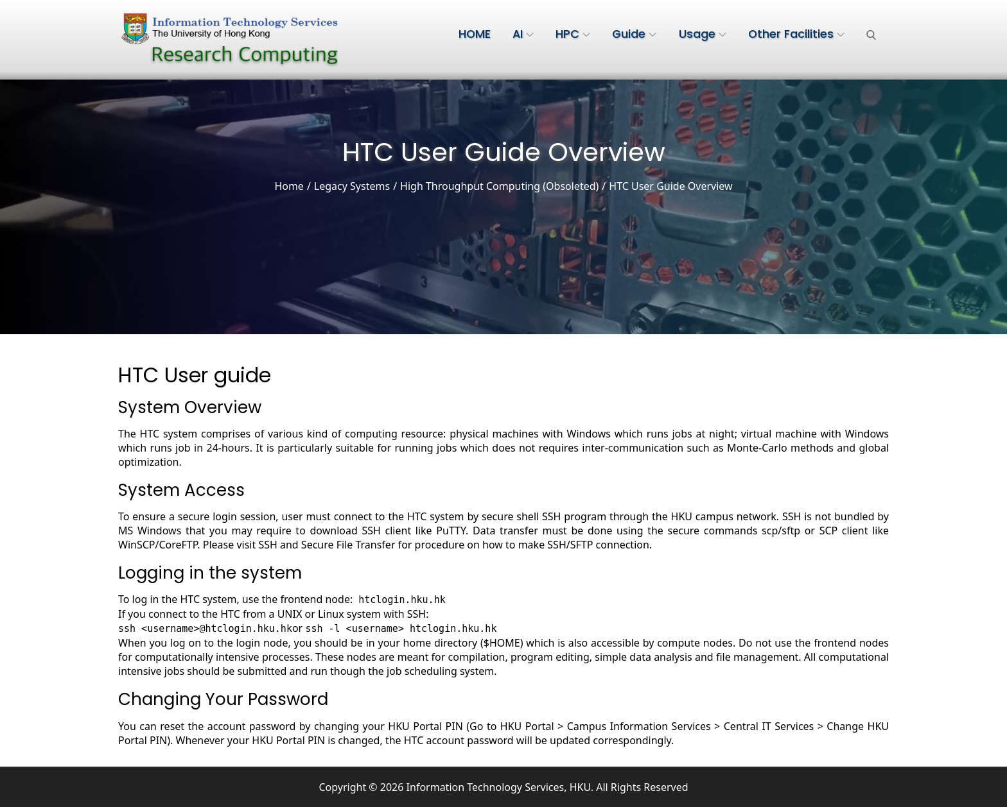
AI (523, 34)
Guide (634, 34)
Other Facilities (796, 34)
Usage (702, 34)
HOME (475, 34)
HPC (573, 34)
